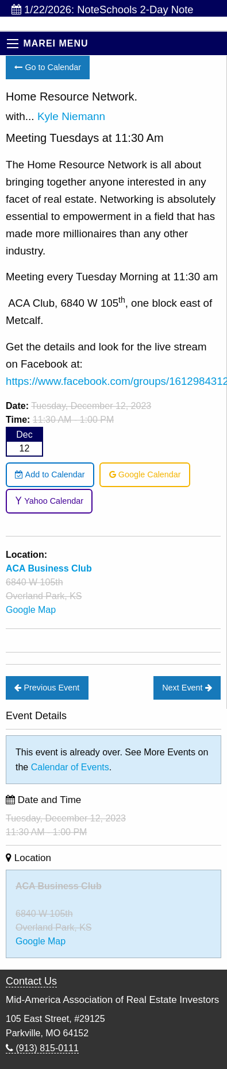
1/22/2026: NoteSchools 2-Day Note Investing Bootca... (102, 10)
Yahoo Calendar (49, 500)
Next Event (186, 687)
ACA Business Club (59, 886)
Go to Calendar (47, 67)
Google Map (31, 610)
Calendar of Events (70, 767)
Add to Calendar (49, 474)
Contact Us (31, 981)
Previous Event (46, 687)
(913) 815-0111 (42, 1048)
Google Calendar (145, 474)
